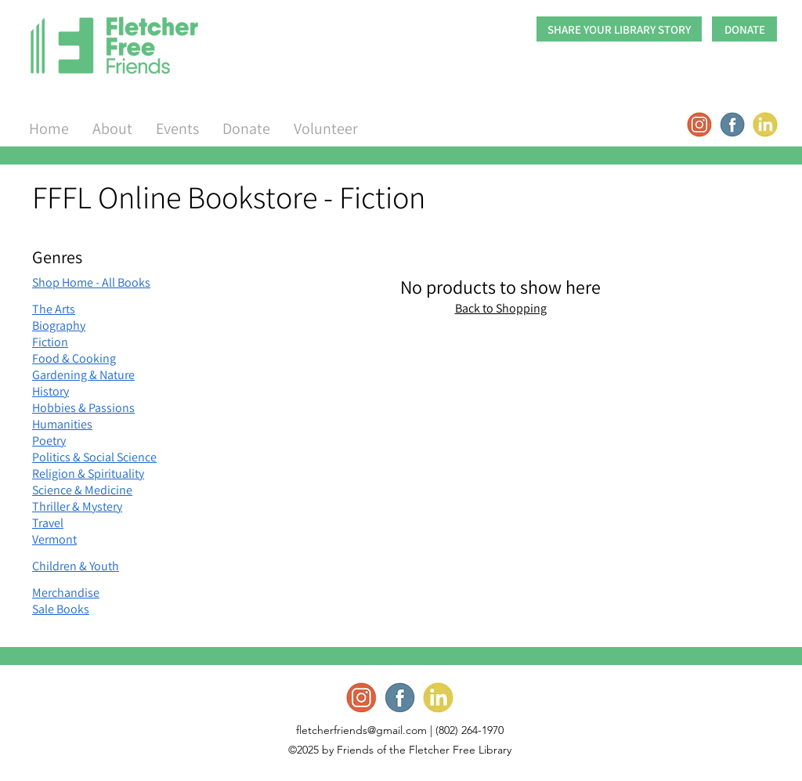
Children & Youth (75, 566)
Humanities (62, 424)
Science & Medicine (82, 490)
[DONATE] (744, 29)
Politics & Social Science (94, 457)
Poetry (49, 440)
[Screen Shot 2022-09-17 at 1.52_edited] (699, 124)
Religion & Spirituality (88, 473)
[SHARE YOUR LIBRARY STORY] (619, 29)
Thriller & (56, 506)
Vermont (54, 539)
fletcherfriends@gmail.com (361, 730)
